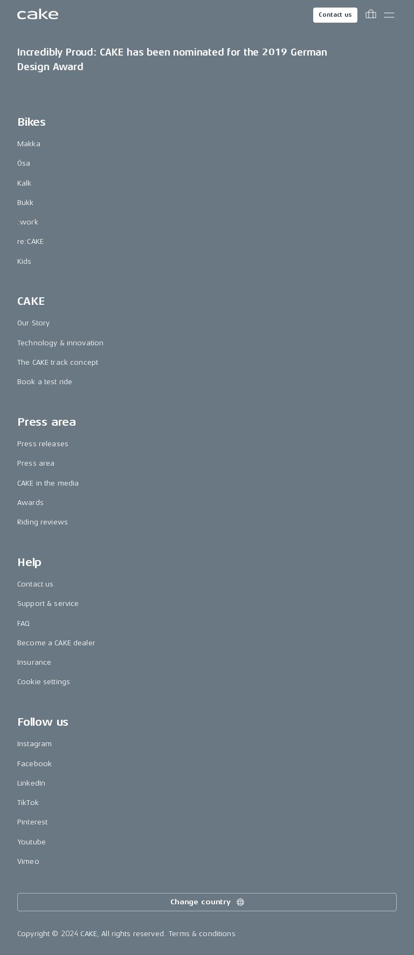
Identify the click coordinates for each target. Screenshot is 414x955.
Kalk (24, 183)
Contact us (335, 14)
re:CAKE (30, 241)
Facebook (34, 764)
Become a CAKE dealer (56, 643)
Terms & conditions (202, 934)
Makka (28, 144)
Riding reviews (42, 522)
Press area (35, 463)
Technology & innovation (60, 343)
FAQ (23, 623)
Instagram (34, 744)
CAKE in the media (48, 483)
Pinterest (32, 822)
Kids (24, 261)
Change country (208, 902)
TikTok (28, 803)
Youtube (31, 842)
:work (27, 222)
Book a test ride (44, 382)
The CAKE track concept (57, 362)
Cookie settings (43, 682)
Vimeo (28, 861)
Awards (30, 503)
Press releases (42, 444)
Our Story (33, 323)
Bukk (25, 203)
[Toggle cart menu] (371, 15)
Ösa (23, 163)
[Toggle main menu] (389, 15)
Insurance (34, 662)
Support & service (48, 603)
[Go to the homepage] (37, 15)
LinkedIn (31, 783)
